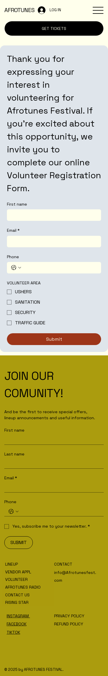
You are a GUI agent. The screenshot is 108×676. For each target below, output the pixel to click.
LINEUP (11, 564)
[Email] (52, 241)
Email (13, 230)
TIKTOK (13, 632)
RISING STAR (17, 602)
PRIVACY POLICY (69, 615)
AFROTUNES (19, 10)
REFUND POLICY (68, 624)
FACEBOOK (16, 624)
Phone (13, 256)
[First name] (52, 215)
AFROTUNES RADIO (23, 587)
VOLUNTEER (16, 579)
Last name (14, 454)
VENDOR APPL (18, 571)
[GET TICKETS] (54, 28)
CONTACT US (17, 595)
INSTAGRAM (18, 615)
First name (17, 204)
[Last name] (52, 463)
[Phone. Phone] (60, 267)
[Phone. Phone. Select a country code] (16, 267)
